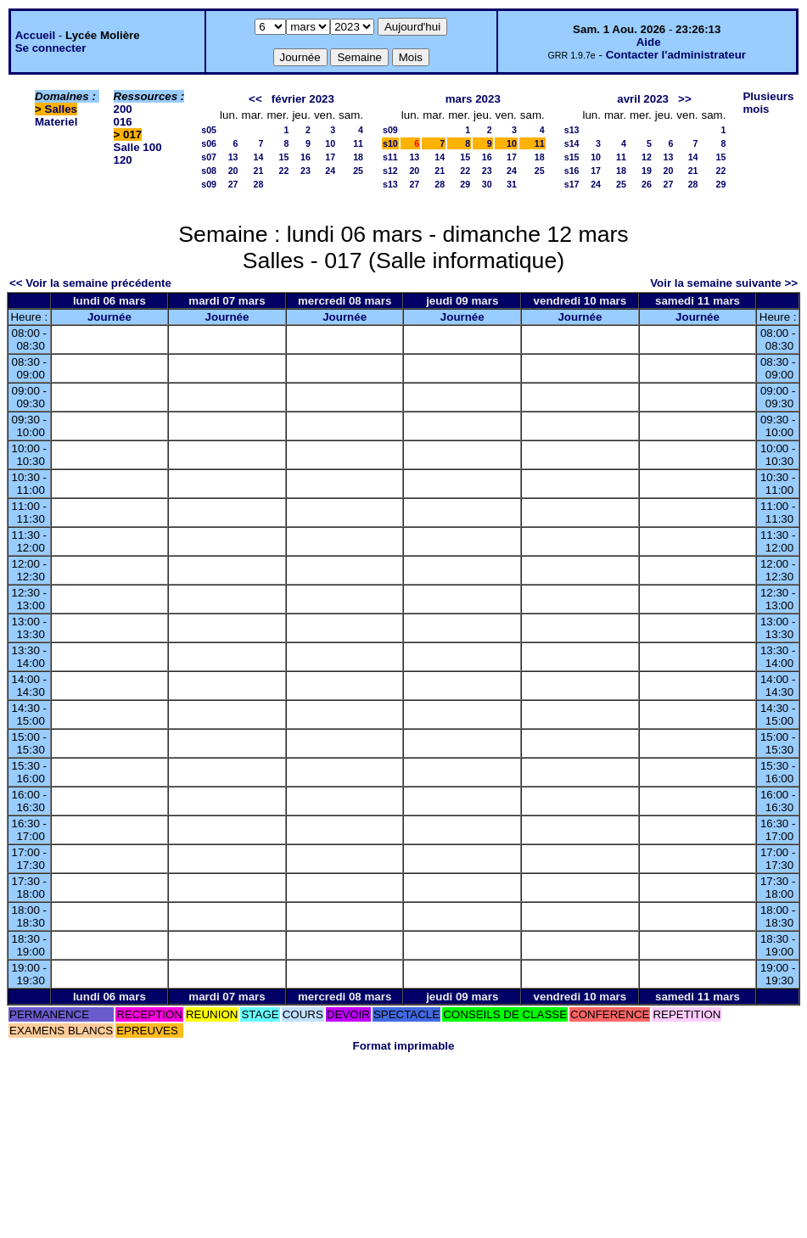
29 (465, 184)
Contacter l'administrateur (676, 54)
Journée (109, 317)
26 (647, 184)
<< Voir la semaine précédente (90, 283)
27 (233, 184)
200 (123, 109)
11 (358, 143)
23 (305, 170)
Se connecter (51, 48)
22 (284, 170)
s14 (572, 143)
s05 (208, 130)
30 (487, 184)
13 (233, 157)
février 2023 (303, 98)
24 (330, 170)
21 (259, 170)
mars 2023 (473, 98)
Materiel (56, 121)
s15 (572, 157)
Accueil (35, 35)
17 (330, 157)
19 (647, 170)
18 (358, 157)
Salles (61, 109)
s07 (208, 157)
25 (358, 170)
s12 (390, 170)
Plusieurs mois (768, 102)
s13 (390, 184)
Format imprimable (404, 1045)
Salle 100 (138, 147)
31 (512, 184)
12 (647, 157)
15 (284, 157)
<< (255, 98)
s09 (208, 184)
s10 (390, 143)
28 (259, 184)
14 (259, 157)
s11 (390, 157)
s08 (208, 170)
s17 (572, 184)
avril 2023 (643, 98)
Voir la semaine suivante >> (724, 283)
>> (685, 98)
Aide (648, 42)
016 (123, 121)
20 (233, 170)
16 (305, 157)
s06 (208, 143)
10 (330, 143)
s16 (572, 170)
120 (123, 160)
